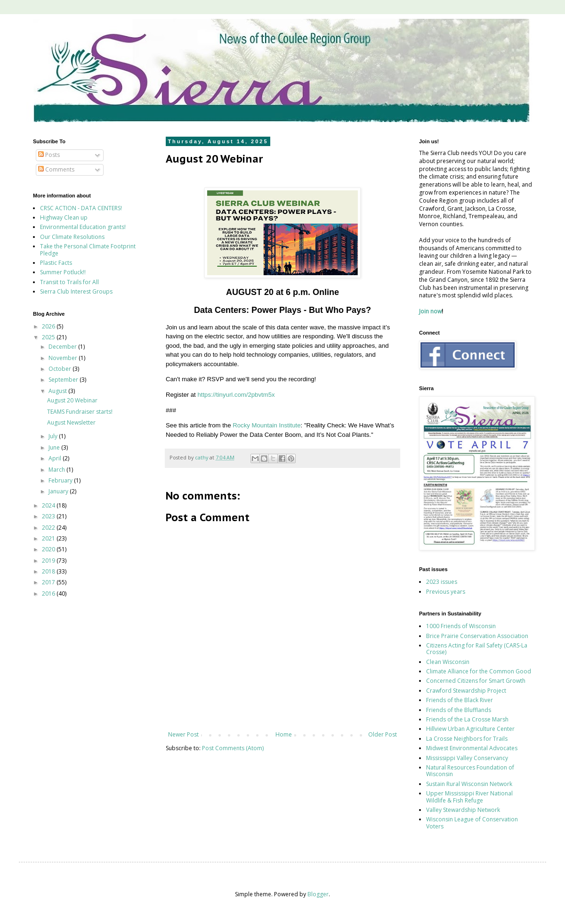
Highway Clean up (64, 217)
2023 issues (441, 582)
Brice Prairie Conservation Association (477, 636)
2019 (49, 561)
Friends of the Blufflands (458, 710)
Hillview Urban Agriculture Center (470, 729)
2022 (49, 528)
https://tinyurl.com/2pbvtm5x (235, 394)
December (63, 347)
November (63, 358)
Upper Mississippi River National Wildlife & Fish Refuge (469, 796)
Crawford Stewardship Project (466, 691)
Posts (49, 155)
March (57, 470)
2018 (49, 571)
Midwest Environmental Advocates (471, 748)
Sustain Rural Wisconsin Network (469, 784)
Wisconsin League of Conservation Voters (472, 822)
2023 (49, 516)
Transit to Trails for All (69, 282)
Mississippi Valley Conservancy (467, 758)
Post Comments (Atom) (233, 748)
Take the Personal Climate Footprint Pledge (88, 249)
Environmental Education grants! (83, 227)
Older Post (382, 734)
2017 (49, 582)
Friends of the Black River (459, 700)
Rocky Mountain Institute (266, 425)
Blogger (318, 894)
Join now (430, 311)
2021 (49, 538)
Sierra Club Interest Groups (76, 291)
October (60, 369)
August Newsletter (71, 422)
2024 (49, 505)
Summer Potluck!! (63, 272)
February (61, 480)
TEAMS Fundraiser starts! (80, 412)
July (53, 436)
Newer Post (183, 734)
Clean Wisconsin (447, 662)
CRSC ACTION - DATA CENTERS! (81, 208)
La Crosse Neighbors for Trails (467, 739)
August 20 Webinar (72, 400)
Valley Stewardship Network (463, 810)
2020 (49, 549)
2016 (49, 594)
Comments (56, 169)
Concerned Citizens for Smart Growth (475, 681)
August (58, 391)
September (64, 380)
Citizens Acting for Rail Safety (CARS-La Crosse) (476, 648)
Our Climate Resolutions (72, 237)
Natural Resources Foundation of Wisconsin (470, 770)
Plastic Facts (56, 263)
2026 (49, 326)
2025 (49, 337)
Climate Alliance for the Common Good (478, 671)
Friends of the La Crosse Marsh (467, 719)
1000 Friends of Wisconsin (461, 626)
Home (283, 734)
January (59, 491)
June (54, 447)
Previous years (445, 592)
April (55, 458)
